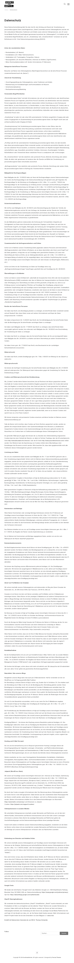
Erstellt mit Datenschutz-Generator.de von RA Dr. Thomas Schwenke (26, 920)
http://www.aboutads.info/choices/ (19, 440)
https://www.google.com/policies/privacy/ (55, 892)
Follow (6, 931)
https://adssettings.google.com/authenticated (24, 894)
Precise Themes (56, 957)
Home (6, 10)
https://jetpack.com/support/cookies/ (22, 804)
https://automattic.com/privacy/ (14, 802)
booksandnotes (27, 957)
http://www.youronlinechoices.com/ (53, 440)
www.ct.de (50, 915)
